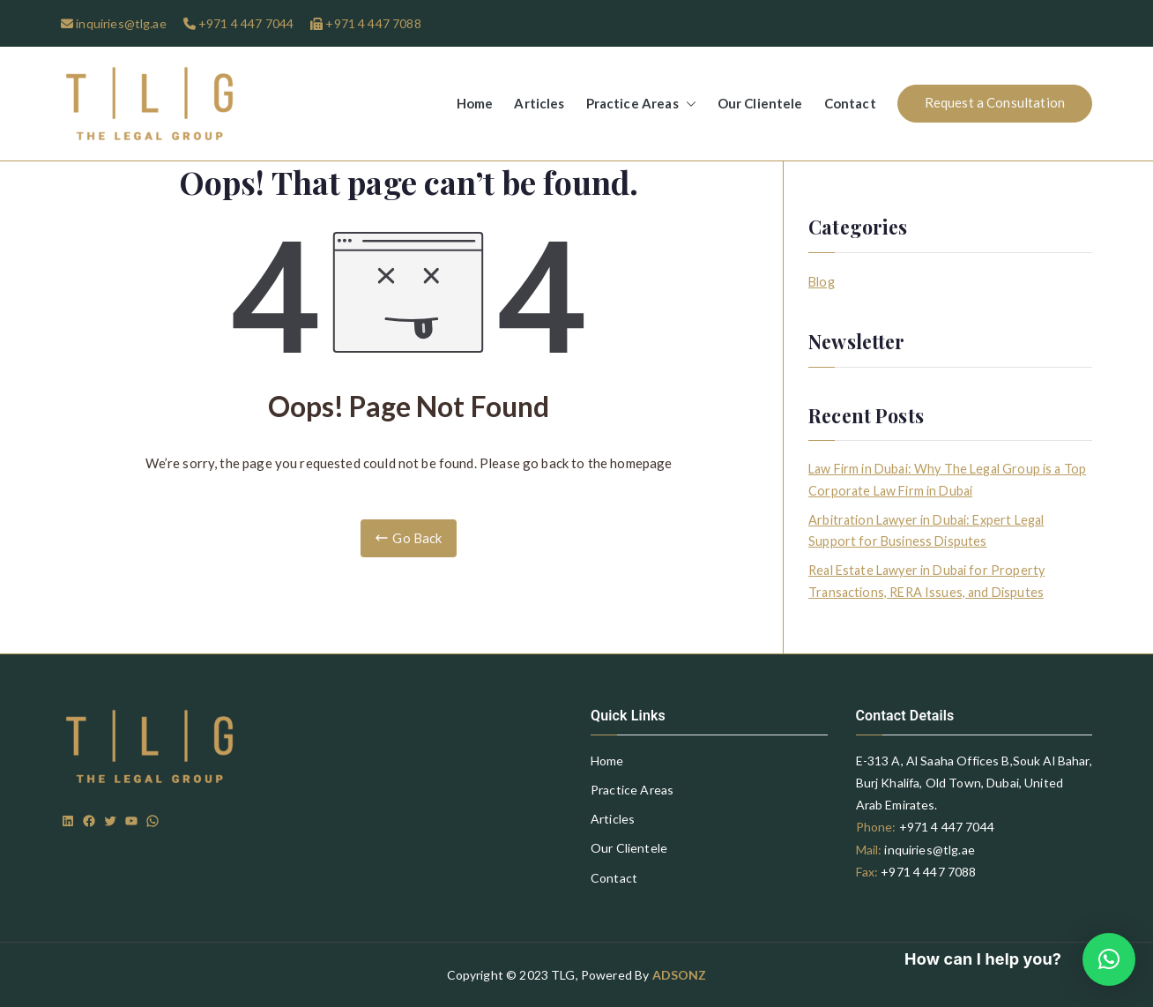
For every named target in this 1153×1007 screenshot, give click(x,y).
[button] (687, 104)
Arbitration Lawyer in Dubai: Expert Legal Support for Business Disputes (926, 530)
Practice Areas (641, 104)
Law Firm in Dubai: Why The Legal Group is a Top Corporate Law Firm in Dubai (947, 479)
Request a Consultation (995, 102)
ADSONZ (679, 974)
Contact (850, 103)
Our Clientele (760, 103)
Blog (821, 281)
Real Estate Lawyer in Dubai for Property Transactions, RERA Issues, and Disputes (926, 581)
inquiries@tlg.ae (120, 23)
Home (475, 103)
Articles (539, 103)
